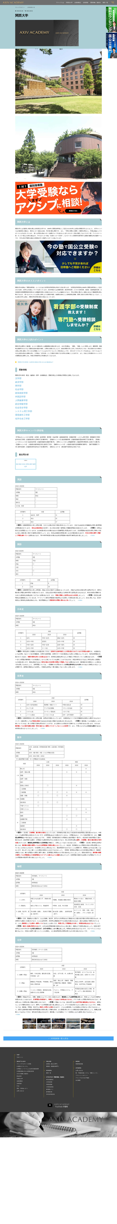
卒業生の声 (69, 2)
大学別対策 (44, 1020)
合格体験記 (77, 2)
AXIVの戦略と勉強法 (22, 1073)
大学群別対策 (73, 1020)
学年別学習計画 (29, 1026)
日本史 (23, 464)
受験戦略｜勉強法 (95, 2)
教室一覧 (105, 2)
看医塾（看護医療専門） (53, 1066)
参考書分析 (87, 1020)
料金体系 (19, 1076)
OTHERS (78, 1068)
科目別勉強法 (29, 1020)
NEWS (78, 1061)
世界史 (28, 464)
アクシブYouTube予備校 (82, 1077)
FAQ (18, 1086)
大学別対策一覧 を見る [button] (59, 1038)
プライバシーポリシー (82, 1075)
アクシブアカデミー (20, 7)
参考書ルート (58, 1026)
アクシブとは (60, 2)
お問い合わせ (20, 1090)
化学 (25, 466)
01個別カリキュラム (22, 1066)
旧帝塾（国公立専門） (52, 1063)
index (93, 535)
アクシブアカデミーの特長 (24, 1063)
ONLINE (48, 1061)
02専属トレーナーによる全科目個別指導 (28, 1068)
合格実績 (85, 2)
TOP (18, 1054)
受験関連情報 (44, 1026)
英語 (17, 464)
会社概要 (78, 1080)
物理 (34, 464)
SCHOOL (49, 1070)
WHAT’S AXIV (21, 1061)
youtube (88, 1026)
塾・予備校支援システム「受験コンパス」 (87, 1072)
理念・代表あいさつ (22, 1088)
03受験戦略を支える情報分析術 (25, 1071)
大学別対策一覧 (31, 7)
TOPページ (20, 1057)
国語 (20, 464)
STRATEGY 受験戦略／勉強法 (55, 1077)
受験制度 (73, 1026)
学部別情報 (58, 1020)
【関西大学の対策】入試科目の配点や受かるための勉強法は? (35, 362)
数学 (31, 464)
